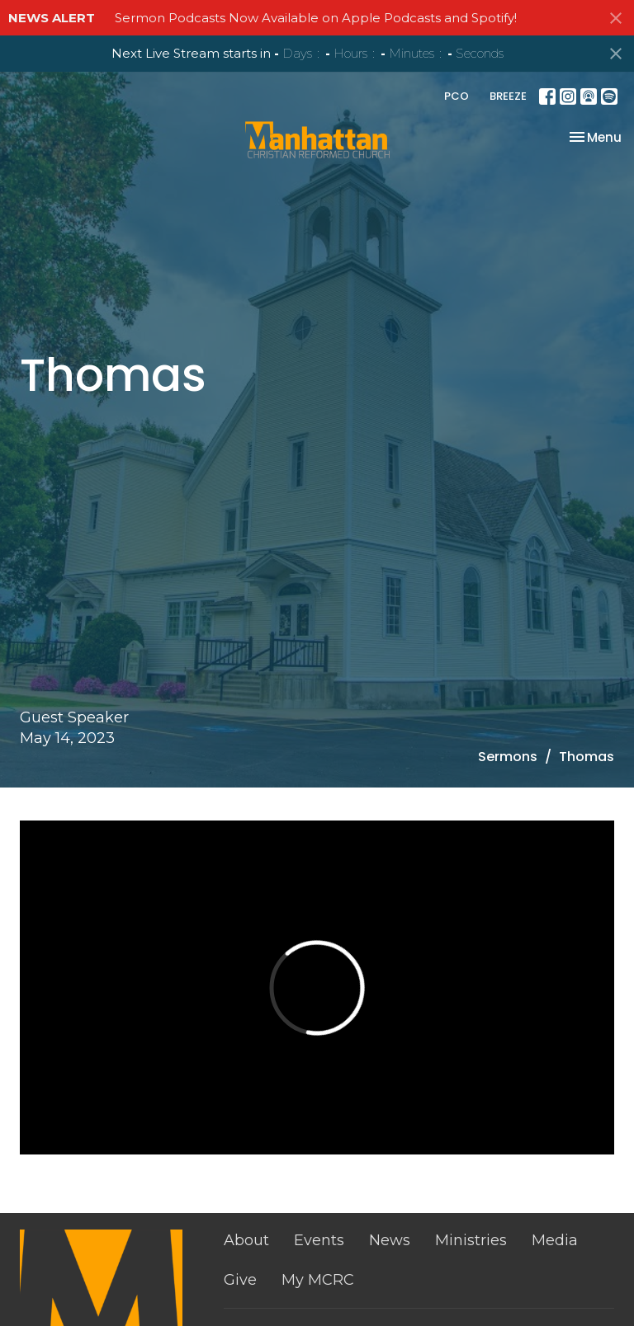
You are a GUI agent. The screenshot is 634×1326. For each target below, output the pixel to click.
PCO (456, 96)
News (389, 1240)
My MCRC (318, 1280)
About (246, 1240)
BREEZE (508, 96)
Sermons (507, 756)
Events (319, 1240)
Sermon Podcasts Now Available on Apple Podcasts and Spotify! (316, 18)
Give (240, 1280)
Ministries (471, 1240)
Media (555, 1240)
